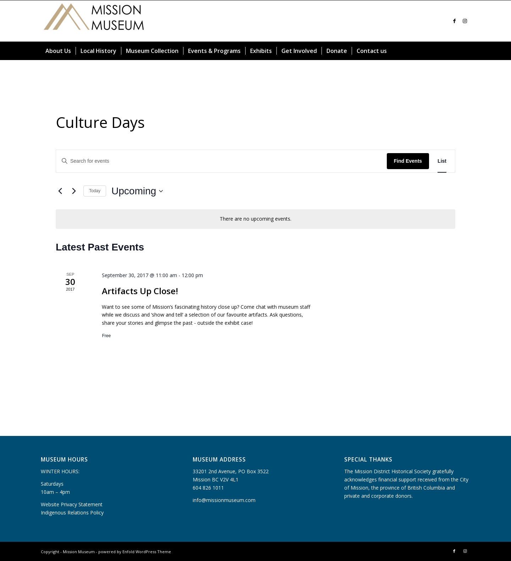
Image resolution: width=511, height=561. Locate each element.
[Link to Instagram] (465, 21)
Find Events (408, 161)
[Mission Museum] (94, 21)
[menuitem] (58, 51)
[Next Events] (74, 191)
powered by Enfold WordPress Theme (134, 551)
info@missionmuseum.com (224, 500)
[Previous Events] (60, 191)
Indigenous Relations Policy (72, 512)
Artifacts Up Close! (140, 291)
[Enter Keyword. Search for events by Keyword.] (221, 161)
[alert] (255, 219)
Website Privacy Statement (72, 504)
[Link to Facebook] (454, 21)
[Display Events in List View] (442, 161)
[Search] (466, 51)
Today (94, 190)
